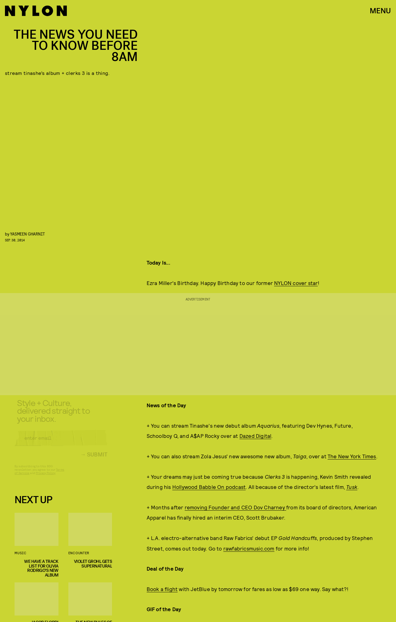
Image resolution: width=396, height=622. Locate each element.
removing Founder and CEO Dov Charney (235, 507)
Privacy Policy (45, 478)
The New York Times (352, 456)
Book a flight (162, 589)
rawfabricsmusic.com (248, 548)
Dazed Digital (255, 436)
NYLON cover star (296, 283)
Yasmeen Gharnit (27, 233)
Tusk (351, 487)
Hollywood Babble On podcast (209, 487)
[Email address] (61, 443)
